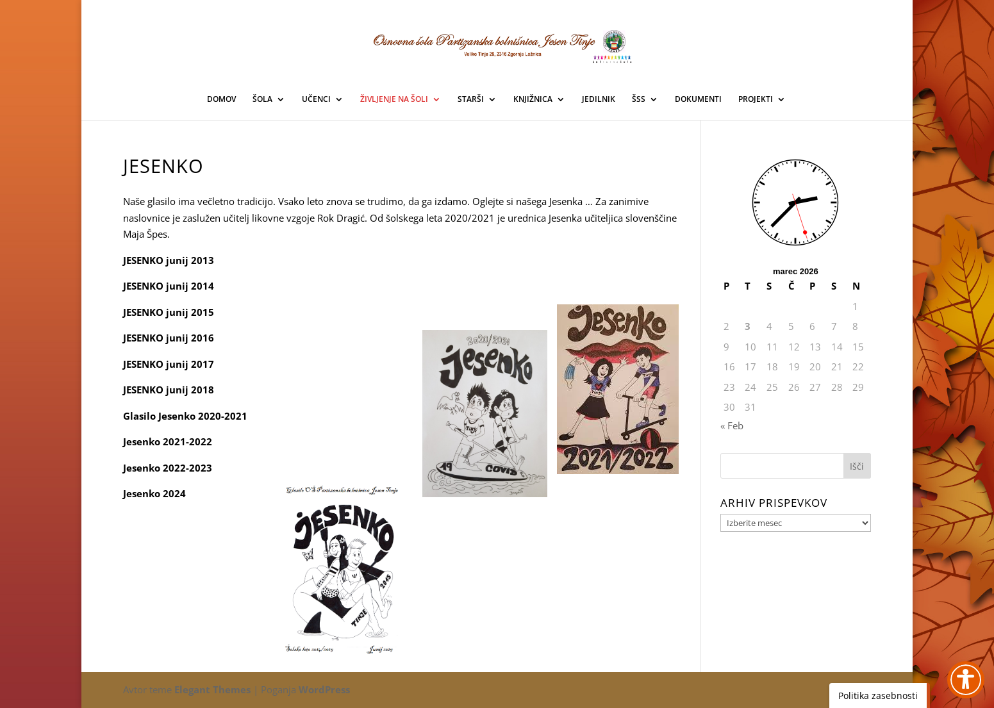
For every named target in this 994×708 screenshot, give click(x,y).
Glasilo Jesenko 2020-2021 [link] (185, 415)
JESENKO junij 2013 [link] (168, 260)
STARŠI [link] (471, 99)
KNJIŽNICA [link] (532, 99)
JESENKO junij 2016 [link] (168, 337)
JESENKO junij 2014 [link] (168, 285)
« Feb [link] (731, 425)
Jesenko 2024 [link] (154, 493)
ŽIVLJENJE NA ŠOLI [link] (394, 99)
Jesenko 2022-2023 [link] (167, 467)
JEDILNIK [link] (598, 99)
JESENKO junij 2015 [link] (168, 312)
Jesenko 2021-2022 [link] (167, 441)
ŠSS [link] (638, 99)
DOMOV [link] (221, 99)
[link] (497, 44)
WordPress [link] (324, 689)
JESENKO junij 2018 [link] (168, 389)
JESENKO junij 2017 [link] (168, 364)
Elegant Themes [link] (212, 689)
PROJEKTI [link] (755, 99)
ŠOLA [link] (262, 99)
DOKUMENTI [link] (698, 99)
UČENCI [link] (316, 99)
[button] (857, 466)
